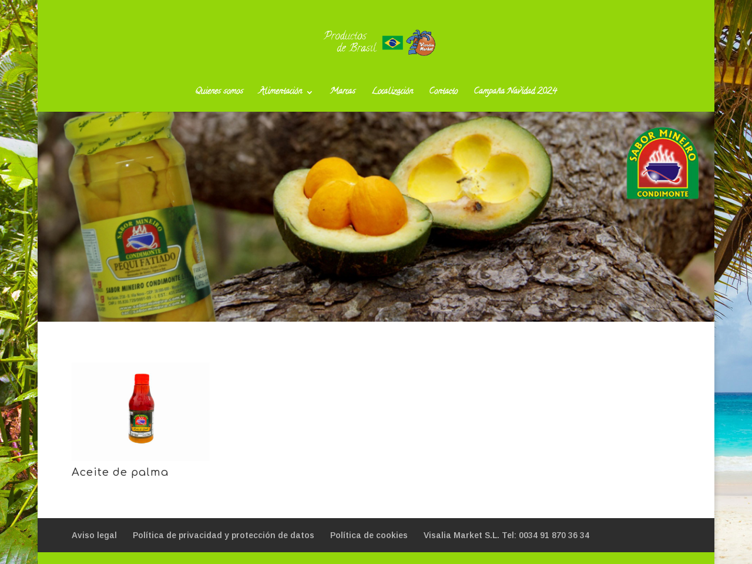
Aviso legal (94, 535)
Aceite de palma (120, 472)
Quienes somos (219, 93)
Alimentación (280, 93)
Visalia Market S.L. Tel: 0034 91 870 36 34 (506, 535)
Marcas (342, 93)
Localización (392, 93)
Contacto (443, 93)
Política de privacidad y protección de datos (223, 535)
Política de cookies (369, 535)
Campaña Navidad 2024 (515, 93)
